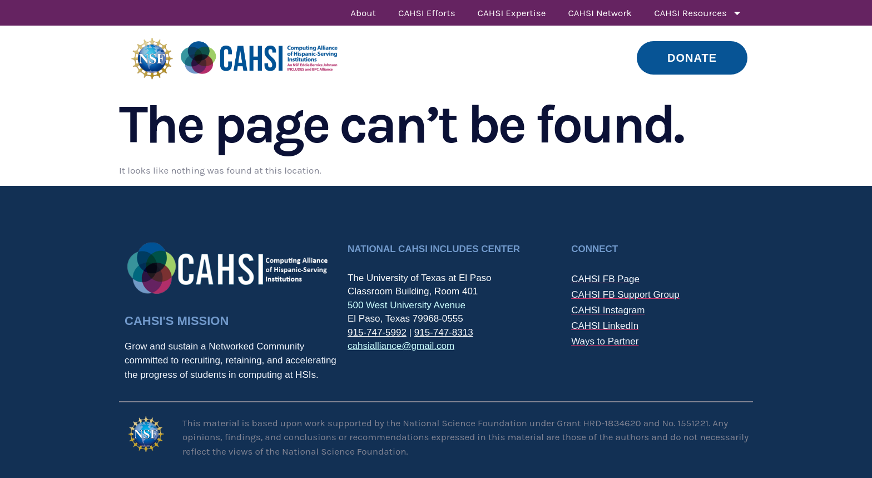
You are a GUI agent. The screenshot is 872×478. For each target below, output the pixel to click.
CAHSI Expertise (512, 12)
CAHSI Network (600, 12)
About (363, 12)
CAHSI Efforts (426, 12)
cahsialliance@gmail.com (401, 346)
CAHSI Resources (698, 13)
